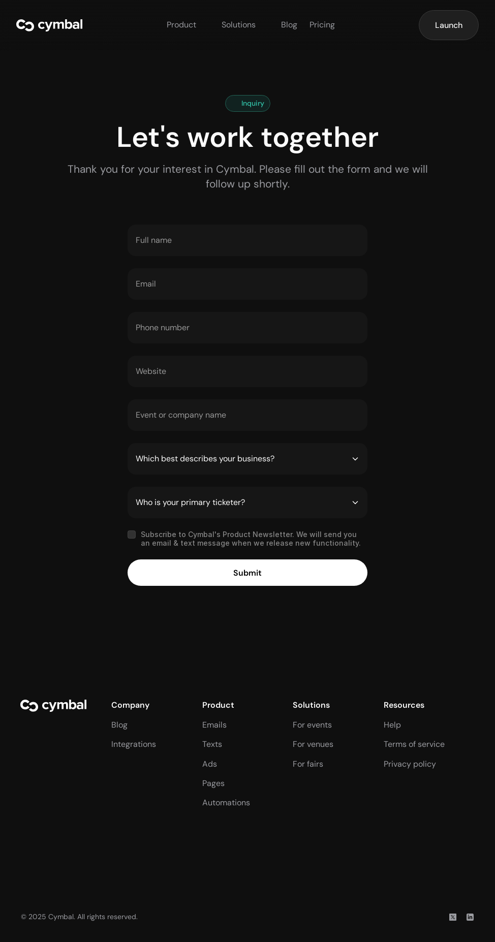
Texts (212, 744)
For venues (313, 744)
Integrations (133, 744)
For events (312, 724)
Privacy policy (410, 764)
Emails (214, 724)
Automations (226, 802)
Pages (213, 783)
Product (181, 24)
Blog (289, 24)
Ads (209, 764)
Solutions (239, 24)
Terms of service (414, 744)
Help (392, 724)
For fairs (308, 764)
